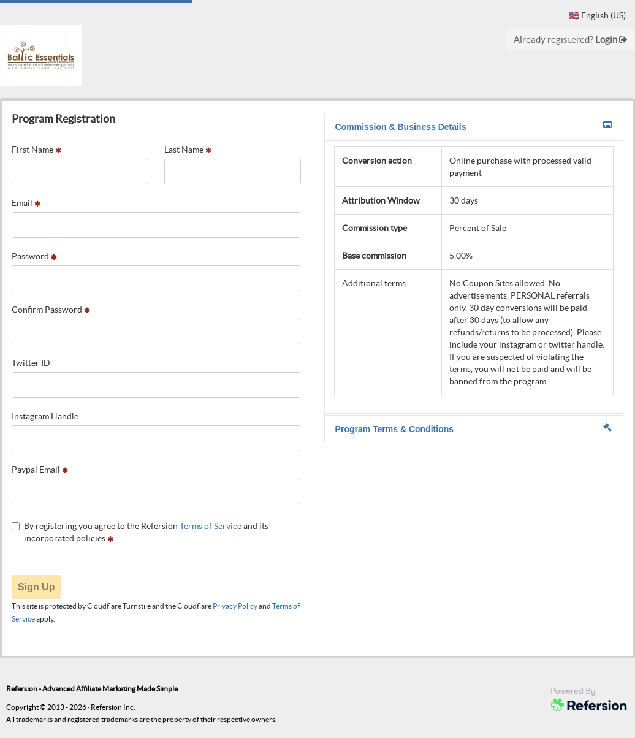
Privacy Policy (235, 606)
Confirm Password (51, 309)
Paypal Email (40, 469)
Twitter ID (31, 363)
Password (34, 256)
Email (26, 203)
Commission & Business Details (473, 126)
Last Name (187, 149)
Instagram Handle (45, 416)
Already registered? (571, 39)
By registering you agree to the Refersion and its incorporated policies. (140, 532)
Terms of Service (210, 526)
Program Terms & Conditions (473, 428)
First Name (36, 149)
